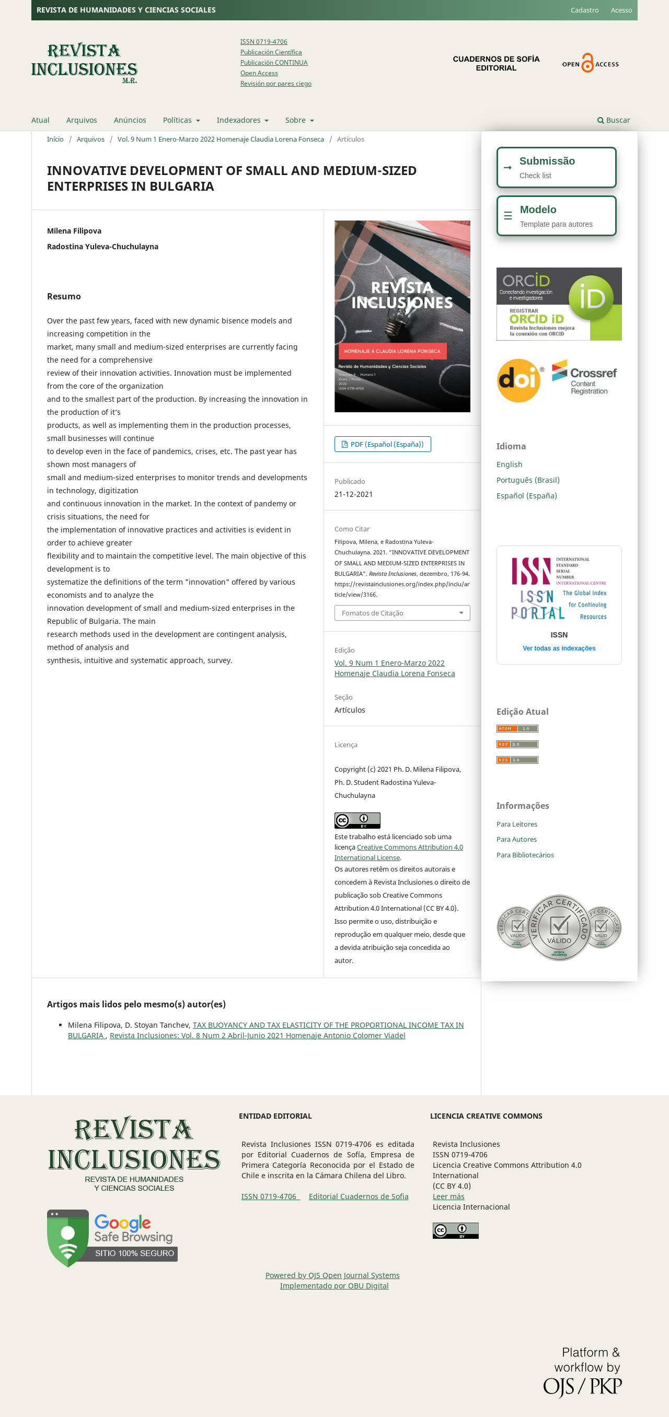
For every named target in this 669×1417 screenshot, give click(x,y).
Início (55, 139)
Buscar (613, 120)
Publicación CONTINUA (274, 62)
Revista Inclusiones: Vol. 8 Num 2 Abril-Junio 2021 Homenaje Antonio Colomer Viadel (258, 1035)
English (510, 464)
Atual (40, 120)
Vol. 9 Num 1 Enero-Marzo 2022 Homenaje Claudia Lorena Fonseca (221, 139)
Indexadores (240, 120)
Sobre (296, 120)
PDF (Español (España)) (386, 444)
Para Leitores (517, 824)
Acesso (621, 10)
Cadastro (585, 10)
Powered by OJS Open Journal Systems (333, 1275)
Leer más (449, 1196)
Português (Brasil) (528, 480)
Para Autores (517, 839)
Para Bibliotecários (525, 855)
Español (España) (527, 496)
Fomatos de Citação (372, 613)
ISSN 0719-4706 (263, 41)
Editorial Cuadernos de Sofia (359, 1196)
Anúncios (130, 120)
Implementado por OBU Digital (334, 1286)
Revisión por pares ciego (276, 83)
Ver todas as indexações (559, 648)
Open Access (259, 72)
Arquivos (81, 120)
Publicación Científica (271, 52)
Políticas (178, 120)
